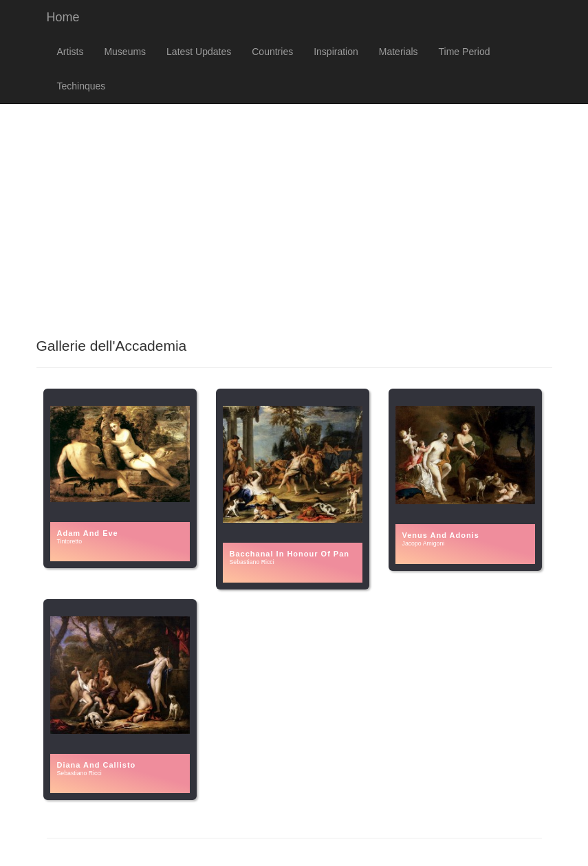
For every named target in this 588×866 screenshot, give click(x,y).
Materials (398, 51)
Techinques (81, 85)
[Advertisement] (294, 214)
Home (63, 17)
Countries (272, 51)
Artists (70, 51)
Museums (125, 51)
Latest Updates (198, 51)
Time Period (464, 51)
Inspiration (336, 51)
